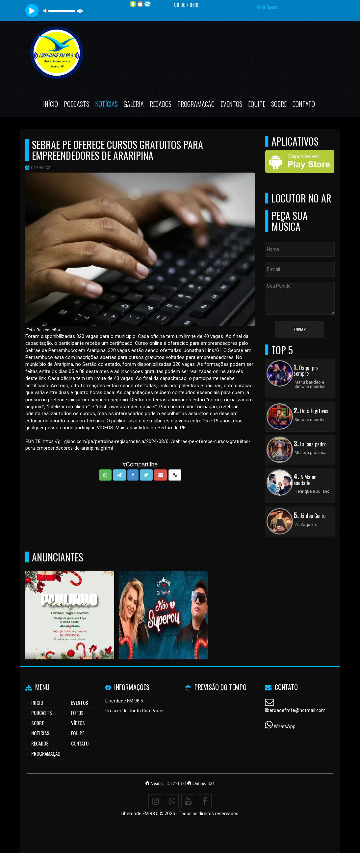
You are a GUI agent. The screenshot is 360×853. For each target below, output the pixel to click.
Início (50, 104)
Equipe (256, 104)
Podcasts (76, 104)
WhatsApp (285, 726)
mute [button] (46, 10)
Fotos (77, 712)
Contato (304, 104)
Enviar (300, 329)
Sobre (279, 104)
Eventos (231, 104)
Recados (160, 104)
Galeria (134, 104)
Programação (196, 104)
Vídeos (78, 722)
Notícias (106, 104)
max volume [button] (80, 10)
